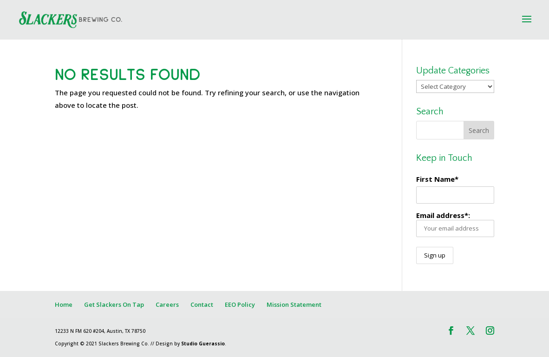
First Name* (437, 179)
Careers (167, 304)
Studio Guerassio (203, 343)
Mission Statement (294, 304)
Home (63, 304)
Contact (201, 304)
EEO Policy (240, 304)
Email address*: (455, 224)
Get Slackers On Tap (114, 304)
